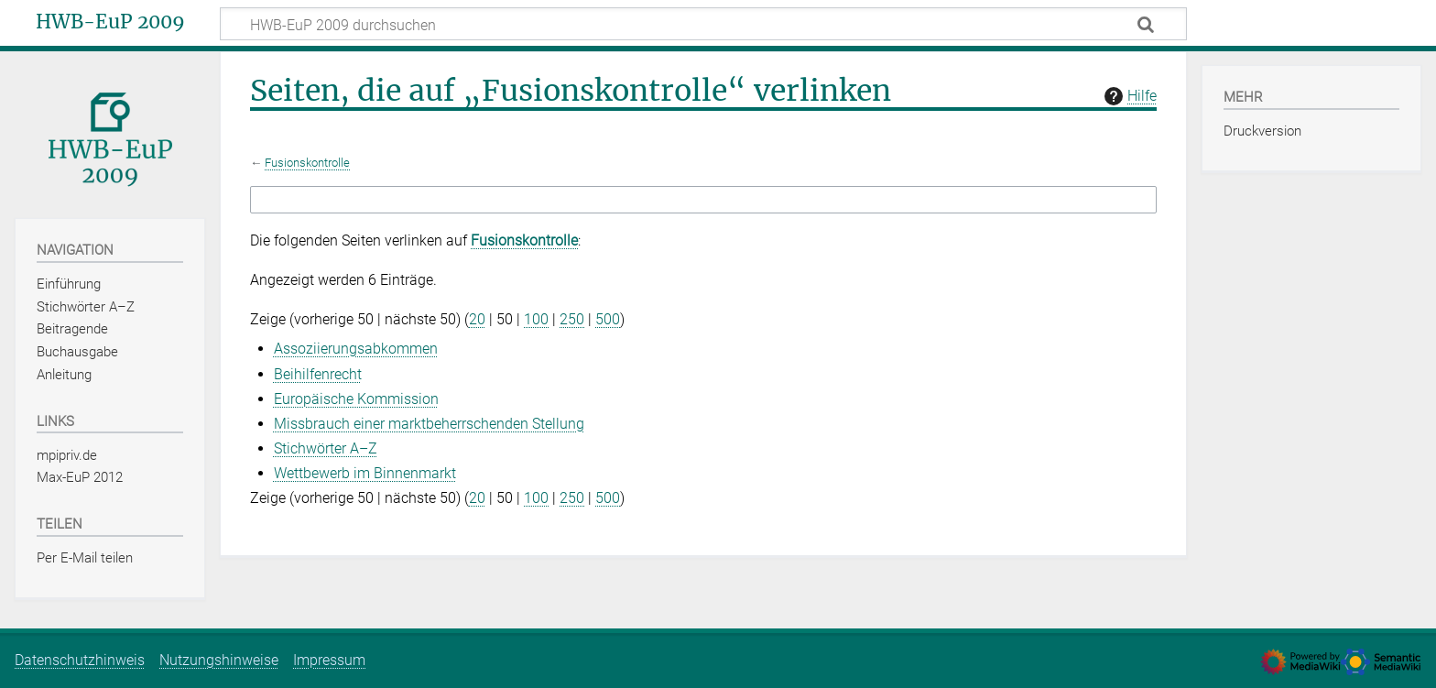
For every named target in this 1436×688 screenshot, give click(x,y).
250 (572, 319)
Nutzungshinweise (218, 660)
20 (477, 319)
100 (536, 319)
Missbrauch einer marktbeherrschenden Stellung (429, 423)
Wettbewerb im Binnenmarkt (365, 473)
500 (607, 319)
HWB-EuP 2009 (110, 22)
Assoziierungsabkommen (356, 348)
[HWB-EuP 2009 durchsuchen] (703, 23)
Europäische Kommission (356, 399)
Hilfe (1128, 96)
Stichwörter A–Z (325, 448)
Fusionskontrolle (307, 162)
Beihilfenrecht (318, 374)
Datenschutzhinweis (80, 660)
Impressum (329, 660)
